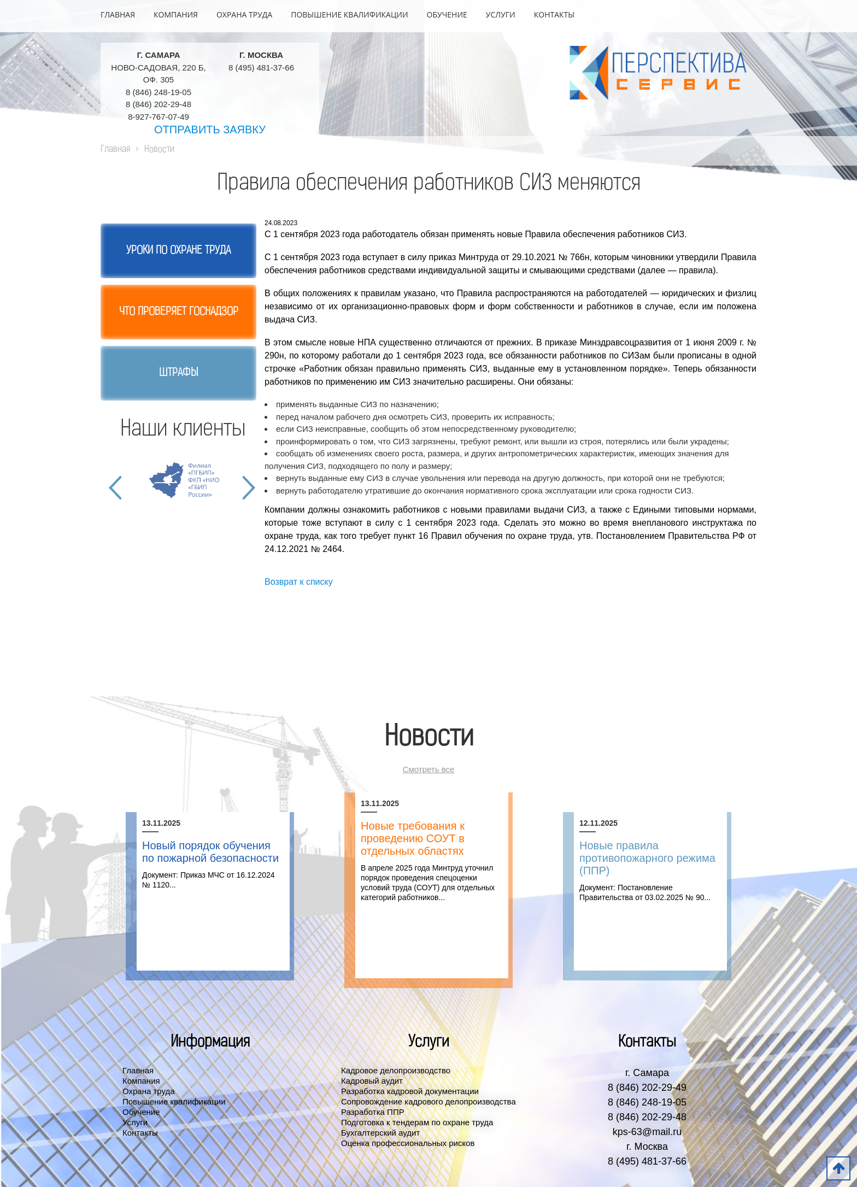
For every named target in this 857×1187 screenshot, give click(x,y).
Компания (176, 14)
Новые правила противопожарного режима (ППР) (647, 858)
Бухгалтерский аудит (380, 1132)
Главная (118, 14)
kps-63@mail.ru (647, 1131)
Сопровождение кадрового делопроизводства (428, 1101)
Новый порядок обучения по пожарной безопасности (210, 851)
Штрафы (178, 373)
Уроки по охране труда (178, 250)
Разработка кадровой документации (410, 1091)
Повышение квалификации (349, 14)
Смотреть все (429, 769)
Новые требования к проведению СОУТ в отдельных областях (413, 838)
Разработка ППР (372, 1112)
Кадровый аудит (372, 1080)
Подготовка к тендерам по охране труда (417, 1122)
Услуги (500, 14)
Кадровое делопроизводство (395, 1070)
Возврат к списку (299, 581)
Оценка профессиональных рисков (408, 1143)
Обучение (447, 14)
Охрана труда (244, 14)
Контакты (554, 14)
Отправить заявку (210, 130)
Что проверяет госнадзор (178, 312)
